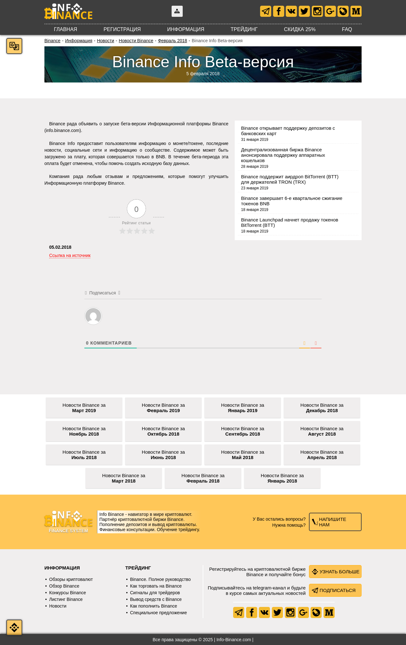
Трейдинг (244, 29)
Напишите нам (332, 522)
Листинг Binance (66, 599)
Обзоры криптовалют (71, 579)
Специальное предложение (158, 612)
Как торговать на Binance (156, 586)
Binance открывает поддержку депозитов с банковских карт (288, 130)
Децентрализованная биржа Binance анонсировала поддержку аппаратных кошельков (283, 155)
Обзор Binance (64, 586)
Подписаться (338, 590)
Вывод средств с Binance (156, 599)
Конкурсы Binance (67, 592)
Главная (65, 29)
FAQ (347, 29)
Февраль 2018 (172, 40)
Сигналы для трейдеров (155, 592)
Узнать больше (340, 571)
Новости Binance (136, 40)
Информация (185, 29)
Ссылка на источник (69, 255)
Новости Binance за (84, 407)
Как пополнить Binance (153, 606)
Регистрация (122, 29)
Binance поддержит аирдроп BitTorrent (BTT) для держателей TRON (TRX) (289, 179)
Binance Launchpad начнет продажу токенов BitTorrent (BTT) (289, 222)
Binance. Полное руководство (160, 579)
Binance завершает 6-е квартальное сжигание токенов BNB (291, 200)
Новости (105, 40)
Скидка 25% (300, 29)
